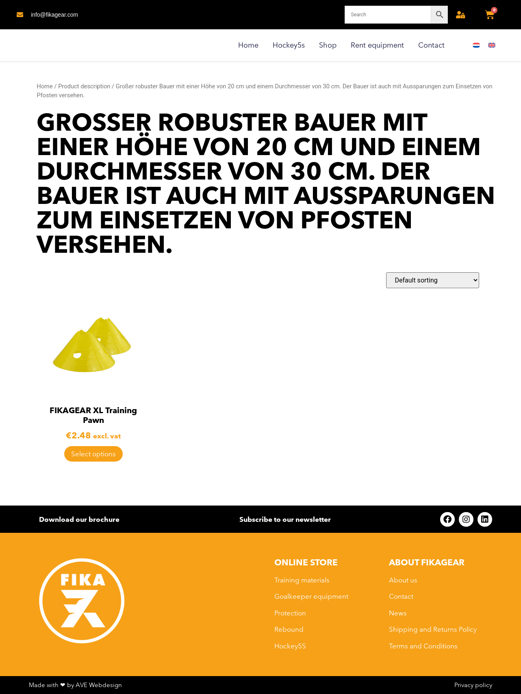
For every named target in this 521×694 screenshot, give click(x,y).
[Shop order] (432, 280)
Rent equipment (377, 45)
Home (248, 45)
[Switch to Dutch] (476, 45)
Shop (327, 45)
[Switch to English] (491, 45)
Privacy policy (473, 685)
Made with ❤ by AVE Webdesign (75, 685)
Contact (431, 45)
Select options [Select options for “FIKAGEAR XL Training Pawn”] (93, 453)
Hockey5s (289, 45)
